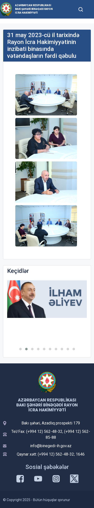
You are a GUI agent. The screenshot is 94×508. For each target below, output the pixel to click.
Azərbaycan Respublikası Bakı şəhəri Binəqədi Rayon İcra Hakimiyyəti (34, 9)
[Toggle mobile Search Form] (80, 8)
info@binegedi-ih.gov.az (51, 445)
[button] (20, 349)
